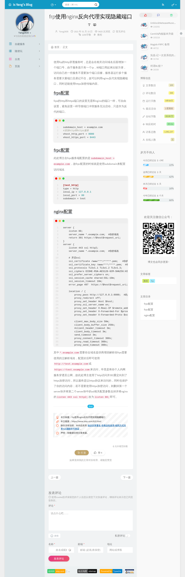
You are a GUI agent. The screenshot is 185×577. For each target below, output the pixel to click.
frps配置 (148, 303)
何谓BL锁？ (156, 66)
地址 (109, 544)
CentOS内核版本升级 (161, 33)
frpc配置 (148, 309)
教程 (99, 34)
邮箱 (81, 544)
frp (152, 281)
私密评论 (120, 535)
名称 (51, 544)
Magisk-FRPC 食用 (159, 44)
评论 (51, 505)
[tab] (145, 15)
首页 (55, 47)
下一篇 (127, 477)
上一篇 (54, 477)
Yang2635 (63, 31)
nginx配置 (149, 315)
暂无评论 (120, 31)
